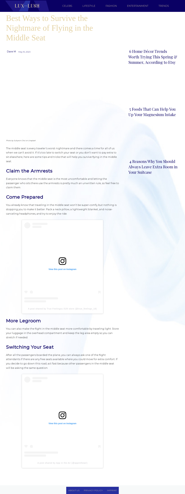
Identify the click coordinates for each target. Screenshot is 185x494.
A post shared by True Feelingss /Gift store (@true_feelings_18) (62, 309)
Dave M (11, 51)
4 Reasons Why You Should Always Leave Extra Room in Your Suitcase (152, 167)
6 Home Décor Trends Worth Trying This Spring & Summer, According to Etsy (152, 57)
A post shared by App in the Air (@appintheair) (62, 463)
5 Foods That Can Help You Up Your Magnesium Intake (152, 111)
